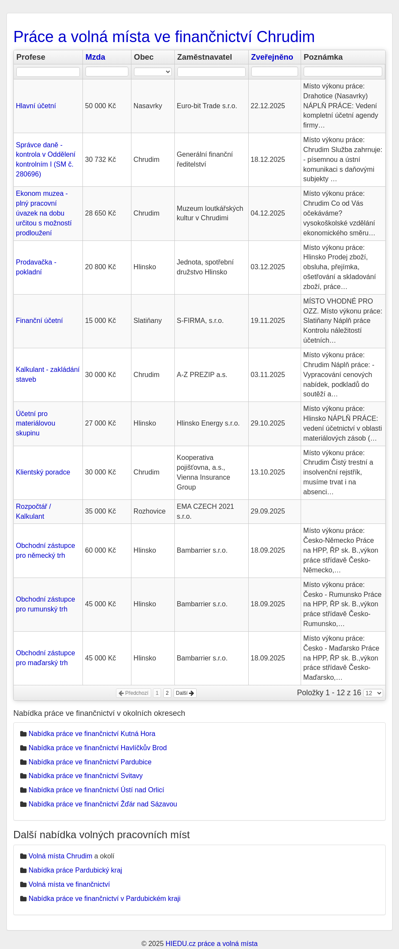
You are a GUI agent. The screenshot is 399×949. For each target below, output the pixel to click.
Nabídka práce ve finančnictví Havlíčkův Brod (97, 747)
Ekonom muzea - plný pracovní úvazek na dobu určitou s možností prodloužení (44, 213)
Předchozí (133, 693)
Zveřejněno (272, 56)
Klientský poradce (43, 472)
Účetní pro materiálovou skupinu (35, 423)
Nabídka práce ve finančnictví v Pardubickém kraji (104, 898)
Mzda (95, 56)
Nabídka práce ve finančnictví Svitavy (85, 775)
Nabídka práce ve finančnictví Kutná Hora (91, 733)
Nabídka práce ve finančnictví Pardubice (89, 762)
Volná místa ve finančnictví (69, 884)
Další (185, 693)
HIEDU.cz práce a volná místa (211, 943)
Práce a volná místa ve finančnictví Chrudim (164, 37)
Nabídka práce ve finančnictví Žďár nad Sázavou (102, 804)
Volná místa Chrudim (60, 856)
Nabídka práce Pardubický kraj (75, 870)
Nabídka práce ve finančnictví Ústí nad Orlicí (96, 790)
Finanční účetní (39, 320)
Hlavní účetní (36, 106)
